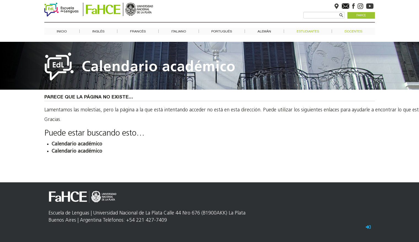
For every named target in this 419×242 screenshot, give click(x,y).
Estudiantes (308, 31)
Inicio (62, 31)
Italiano (178, 31)
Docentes (353, 31)
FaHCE (361, 15)
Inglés (98, 31)
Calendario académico (159, 68)
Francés (138, 31)
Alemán (264, 31)
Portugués (221, 31)
